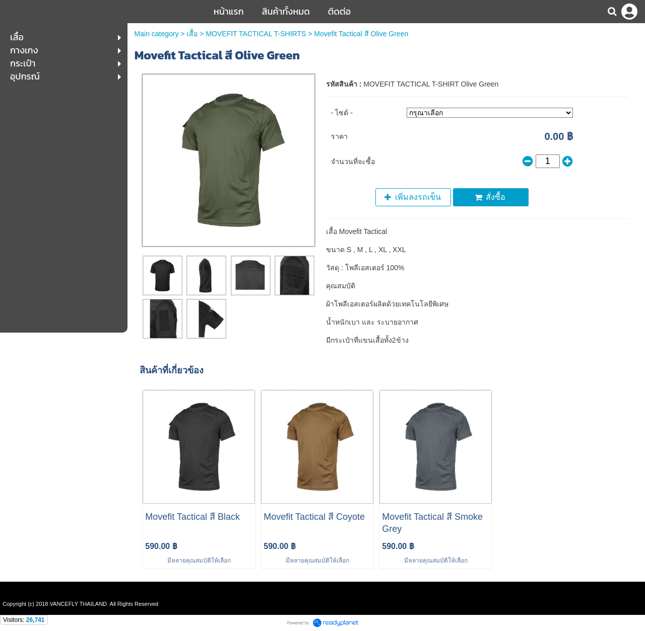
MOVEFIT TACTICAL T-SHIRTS (256, 34)
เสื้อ (192, 34)
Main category (157, 34)
